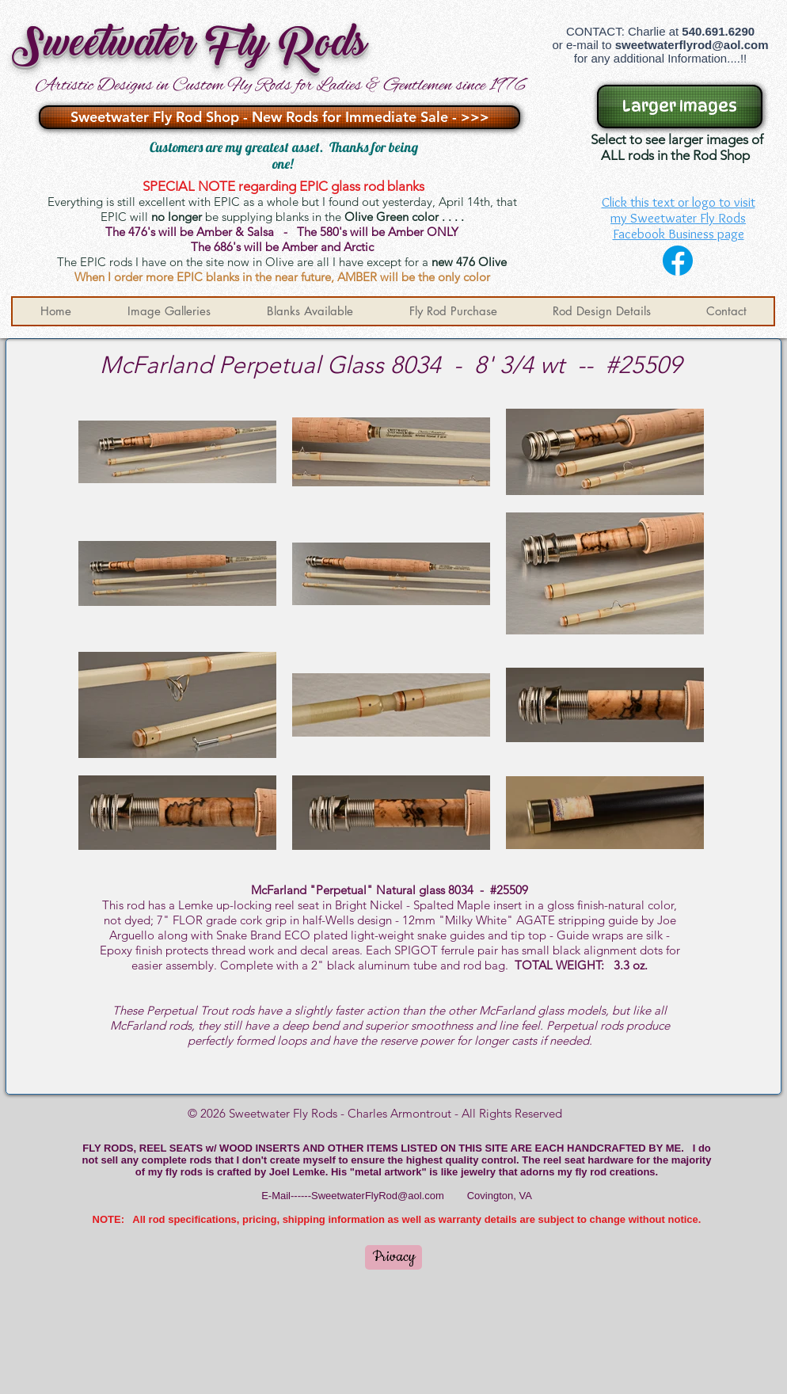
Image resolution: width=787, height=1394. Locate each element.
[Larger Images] (679, 106)
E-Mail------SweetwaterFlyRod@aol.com (352, 1196)
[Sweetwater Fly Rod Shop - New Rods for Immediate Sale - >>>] (279, 117)
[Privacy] (393, 1257)
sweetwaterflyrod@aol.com (692, 44)
